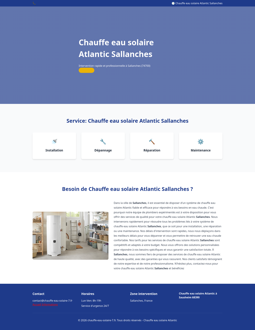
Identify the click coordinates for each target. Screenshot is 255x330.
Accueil (37, 304)
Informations (50, 304)
